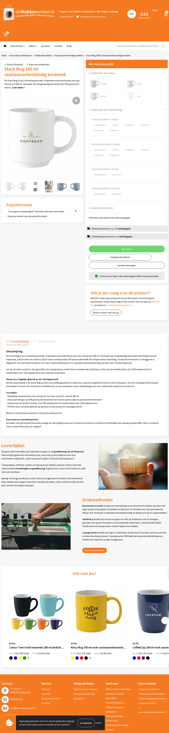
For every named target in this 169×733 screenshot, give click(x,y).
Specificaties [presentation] (45, 341)
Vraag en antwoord (50, 678)
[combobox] (141, 46)
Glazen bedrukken (115, 682)
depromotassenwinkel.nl (152, 673)
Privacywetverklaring (84, 673)
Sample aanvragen (126, 265)
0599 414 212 (66, 16)
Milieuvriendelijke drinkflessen (114, 698)
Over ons (45, 669)
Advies (32, 45)
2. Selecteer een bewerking (105, 110)
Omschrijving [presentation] (19, 341)
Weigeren (98, 723)
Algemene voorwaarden (85, 669)
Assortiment (17, 45)
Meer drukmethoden (94, 550)
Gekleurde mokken (43, 55)
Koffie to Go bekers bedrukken (115, 689)
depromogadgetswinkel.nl (152, 678)
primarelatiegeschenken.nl (152, 690)
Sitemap (45, 683)
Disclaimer (79, 678)
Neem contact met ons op (106, 312)
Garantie (45, 45)
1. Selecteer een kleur (102, 73)
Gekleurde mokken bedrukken (115, 676)
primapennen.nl (147, 683)
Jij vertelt (46, 673)
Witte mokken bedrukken (118, 669)
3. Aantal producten (101, 208)
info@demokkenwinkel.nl (91, 16)
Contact (58, 45)
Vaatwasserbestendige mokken (69, 55)
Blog (69, 45)
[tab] (17, 342)
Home (4, 55)
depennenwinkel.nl (149, 669)
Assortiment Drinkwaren (21, 55)
